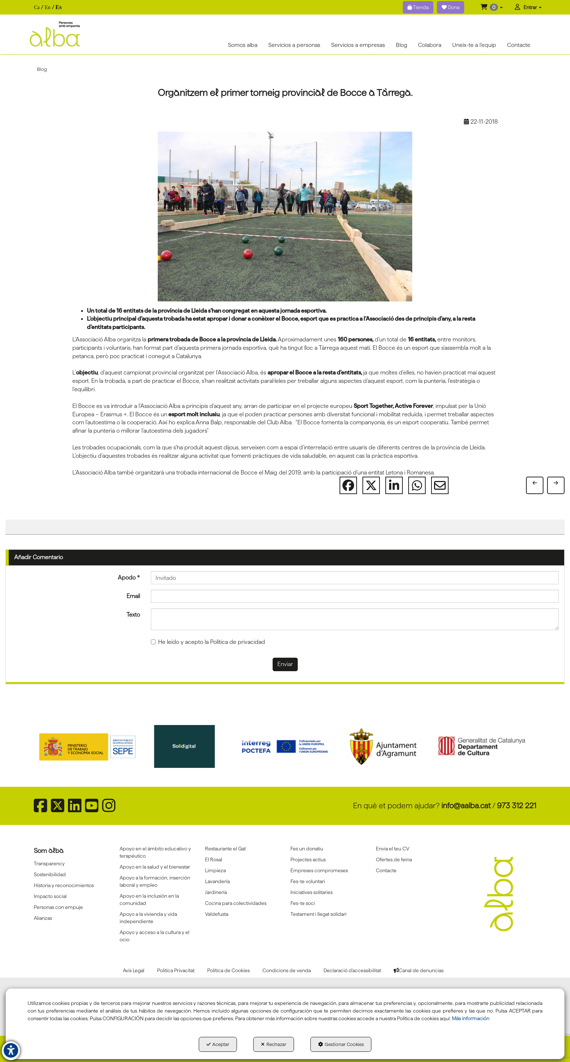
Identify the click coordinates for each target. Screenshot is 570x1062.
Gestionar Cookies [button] (341, 1044)
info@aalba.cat (466, 805)
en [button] (48, 7)
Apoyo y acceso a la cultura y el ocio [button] (154, 935)
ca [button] (37, 7)
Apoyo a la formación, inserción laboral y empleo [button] (155, 881)
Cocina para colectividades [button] (235, 903)
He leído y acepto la (208, 642)
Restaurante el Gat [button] (225, 848)
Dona (450, 7)
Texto (133, 615)
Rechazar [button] (273, 1044)
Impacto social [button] (50, 896)
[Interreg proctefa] (285, 746)
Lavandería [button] (217, 881)
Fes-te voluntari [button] (307, 881)
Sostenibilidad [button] (50, 874)
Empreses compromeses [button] (319, 870)
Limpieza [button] (215, 870)
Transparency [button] (49, 863)
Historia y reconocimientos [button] (64, 885)
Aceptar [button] (217, 1044)
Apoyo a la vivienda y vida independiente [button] (148, 917)
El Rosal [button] (213, 859)
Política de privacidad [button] (237, 642)
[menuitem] (47, 7)
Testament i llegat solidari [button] (318, 914)
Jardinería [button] (216, 892)
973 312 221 (516, 805)
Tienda (418, 7)
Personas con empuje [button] (58, 907)
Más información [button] (470, 1018)
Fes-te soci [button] (302, 903)
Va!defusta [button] (216, 914)
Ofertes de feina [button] (394, 859)
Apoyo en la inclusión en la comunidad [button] (149, 899)
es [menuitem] (59, 7)
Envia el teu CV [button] (392, 848)
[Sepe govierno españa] (88, 746)
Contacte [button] (386, 870)
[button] (491, 7)
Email (133, 596)
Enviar (285, 664)
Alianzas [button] (43, 918)
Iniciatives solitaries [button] (311, 892)
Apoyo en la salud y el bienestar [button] (155, 867)
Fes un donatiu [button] (306, 848)
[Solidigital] (187, 746)
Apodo (129, 577)
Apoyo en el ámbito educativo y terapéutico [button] (155, 852)
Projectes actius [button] (308, 859)
